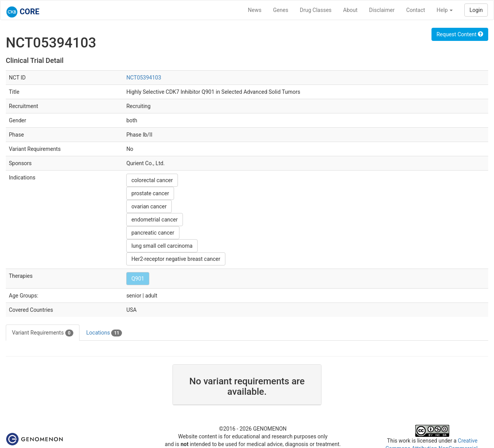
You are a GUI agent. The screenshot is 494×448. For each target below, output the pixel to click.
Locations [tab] (104, 333)
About (350, 10)
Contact (415, 10)
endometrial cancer (154, 219)
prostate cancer (150, 193)
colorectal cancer (152, 180)
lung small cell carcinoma (162, 246)
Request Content (459, 34)
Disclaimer (381, 10)
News (254, 10)
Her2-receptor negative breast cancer (175, 259)
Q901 (137, 279)
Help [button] (444, 10)
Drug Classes (316, 10)
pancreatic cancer (152, 233)
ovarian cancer (148, 206)
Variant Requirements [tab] (42, 333)
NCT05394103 (143, 77)
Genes (280, 10)
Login (476, 10)
